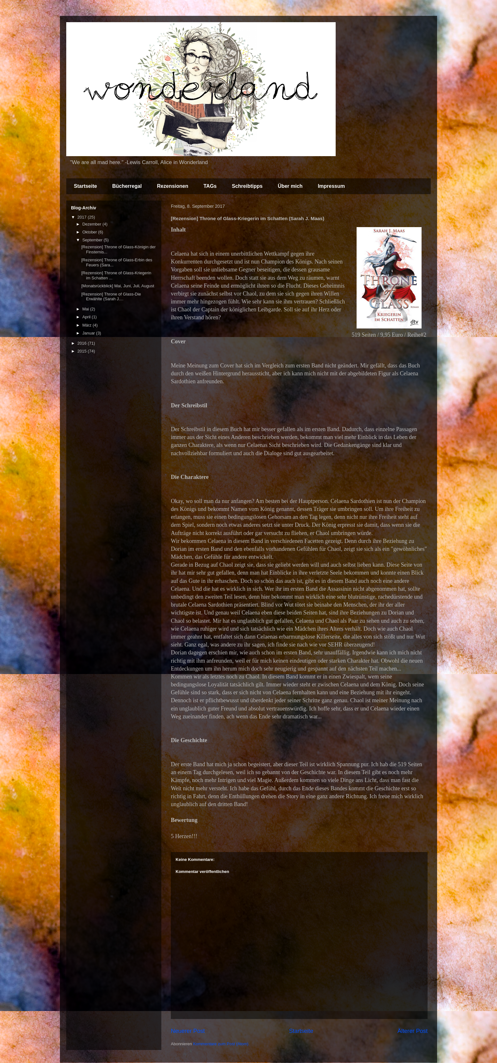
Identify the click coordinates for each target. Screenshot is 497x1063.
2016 (82, 343)
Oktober (90, 232)
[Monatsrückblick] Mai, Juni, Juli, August (117, 285)
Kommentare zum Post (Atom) (220, 1043)
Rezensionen (172, 186)
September (93, 240)
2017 (82, 217)
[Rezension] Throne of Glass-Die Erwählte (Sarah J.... (111, 297)
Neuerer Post (188, 1031)
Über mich (290, 186)
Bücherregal (127, 186)
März (87, 325)
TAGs (209, 186)
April (87, 317)
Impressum (331, 186)
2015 (82, 351)
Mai (86, 309)
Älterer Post (412, 1031)
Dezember (92, 224)
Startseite (85, 186)
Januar (89, 333)
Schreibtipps (247, 186)
